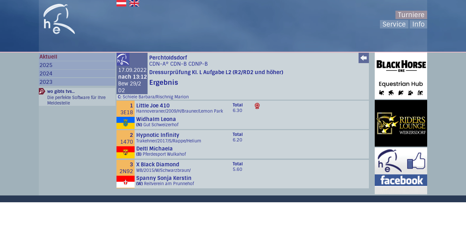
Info (418, 24)
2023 (45, 82)
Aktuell (48, 56)
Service (394, 24)
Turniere (411, 15)
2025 (45, 65)
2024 (45, 73)
